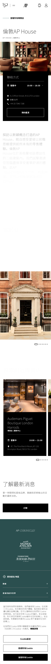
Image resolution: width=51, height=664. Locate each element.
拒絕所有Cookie (25, 648)
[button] (39, 5)
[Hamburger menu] (13, 5)
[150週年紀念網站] (5, 5)
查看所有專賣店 (17, 18)
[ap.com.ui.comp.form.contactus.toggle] (12, 99)
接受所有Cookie (25, 657)
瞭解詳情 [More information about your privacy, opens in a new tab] (34, 628)
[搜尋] (39, 5)
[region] (25, 633)
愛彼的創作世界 (25, 593)
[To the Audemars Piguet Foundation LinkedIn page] (25, 559)
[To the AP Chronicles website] (25, 531)
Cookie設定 (25, 639)
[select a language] (11, 576)
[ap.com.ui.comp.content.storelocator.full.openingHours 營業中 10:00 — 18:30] (25, 85)
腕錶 (25, 584)
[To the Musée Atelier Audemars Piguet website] (25, 545)
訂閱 (25, 508)
